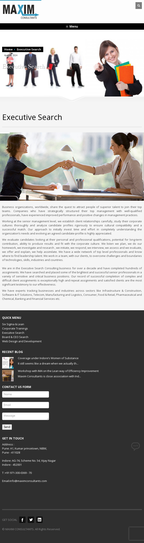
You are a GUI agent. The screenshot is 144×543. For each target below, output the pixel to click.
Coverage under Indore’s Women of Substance (48, 358)
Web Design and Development (22, 341)
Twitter (31, 520)
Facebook (22, 520)
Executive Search (13, 333)
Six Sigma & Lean (13, 324)
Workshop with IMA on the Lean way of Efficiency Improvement (58, 371)
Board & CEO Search (15, 337)
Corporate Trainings (15, 328)
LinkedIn (39, 520)
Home (8, 49)
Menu (73, 26)
